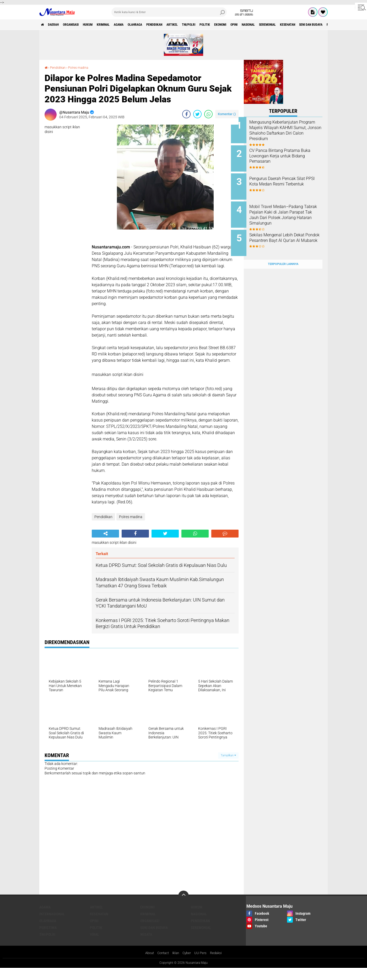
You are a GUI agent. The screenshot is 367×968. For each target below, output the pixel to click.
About (147, 953)
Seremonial (326, 25)
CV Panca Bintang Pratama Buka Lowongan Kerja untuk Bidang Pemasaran (288, 154)
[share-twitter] (197, 114)
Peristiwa (48, 928)
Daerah (57, 25)
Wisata (146, 934)
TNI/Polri (227, 25)
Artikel (206, 25)
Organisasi (79, 25)
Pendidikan (183, 25)
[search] (169, 12)
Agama (139, 25)
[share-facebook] (186, 114)
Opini (283, 25)
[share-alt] (105, 534)
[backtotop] (183, 896)
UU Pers (202, 953)
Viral (94, 934)
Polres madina (83, 67)
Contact (162, 953)
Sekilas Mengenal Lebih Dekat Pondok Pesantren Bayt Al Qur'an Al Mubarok (289, 234)
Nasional (302, 25)
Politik (247, 25)
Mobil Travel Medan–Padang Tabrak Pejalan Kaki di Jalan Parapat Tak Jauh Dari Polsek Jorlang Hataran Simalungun (289, 209)
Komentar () (227, 114)
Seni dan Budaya (154, 928)
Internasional (52, 914)
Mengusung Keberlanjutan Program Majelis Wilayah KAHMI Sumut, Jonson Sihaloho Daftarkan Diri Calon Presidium (289, 133)
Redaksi (218, 953)
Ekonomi (266, 25)
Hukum (101, 25)
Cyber (188, 953)
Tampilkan (228, 755)
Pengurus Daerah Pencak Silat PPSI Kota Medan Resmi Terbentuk (290, 181)
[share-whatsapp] (208, 114)
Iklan (176, 953)
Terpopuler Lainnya (283, 254)
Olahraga (160, 25)
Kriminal (120, 25)
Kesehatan (99, 914)
